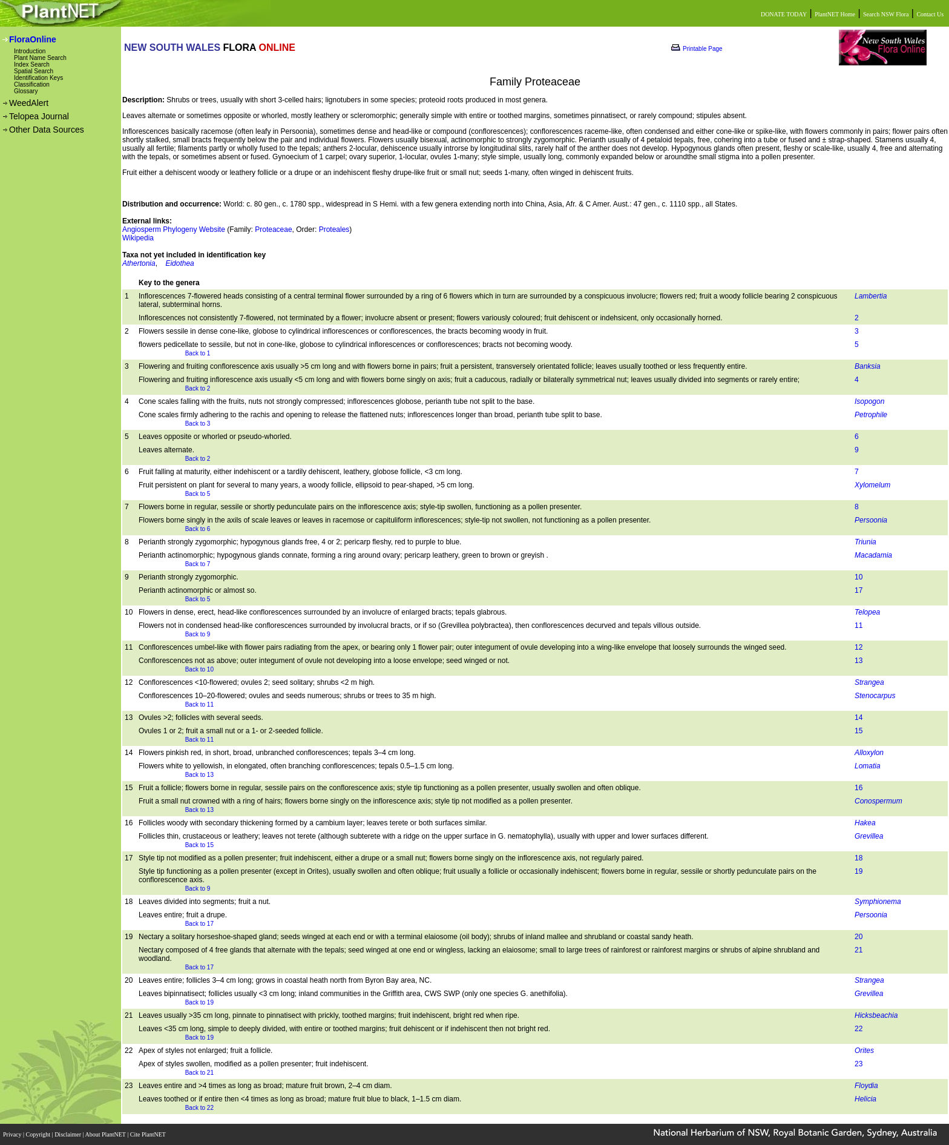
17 (858, 590)
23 (858, 1064)
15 (858, 731)
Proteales (334, 229)
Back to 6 (198, 529)
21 (858, 950)
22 (858, 1029)
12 (858, 647)
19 (858, 871)
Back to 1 (198, 353)
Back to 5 (198, 493)
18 (858, 858)
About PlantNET (106, 1134)
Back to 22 (199, 1107)
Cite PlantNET (148, 1134)
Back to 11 (199, 704)
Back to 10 (199, 669)
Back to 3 (198, 423)
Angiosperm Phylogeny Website (173, 229)
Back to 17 (199, 923)
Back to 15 (199, 845)
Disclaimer (68, 1134)
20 (858, 936)
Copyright (39, 1134)
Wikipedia (138, 238)
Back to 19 (199, 1002)
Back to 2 (198, 388)
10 (858, 577)
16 (858, 788)
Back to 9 (198, 634)
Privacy (13, 1134)
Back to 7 (198, 564)
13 (858, 660)
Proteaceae (273, 229)
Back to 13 (199, 774)
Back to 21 (199, 1072)
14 (858, 717)
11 (858, 625)
